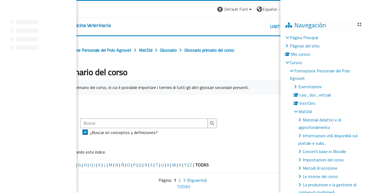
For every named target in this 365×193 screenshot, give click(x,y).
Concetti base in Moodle (324, 151)
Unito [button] (276, 26)
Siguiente (197, 180)
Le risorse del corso (320, 176)
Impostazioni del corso (323, 160)
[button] (235, 9)
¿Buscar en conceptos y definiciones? (124, 132)
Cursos (296, 62)
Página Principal (304, 37)
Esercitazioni (309, 86)
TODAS (183, 186)
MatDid (305, 111)
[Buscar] (144, 123)
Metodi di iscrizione (320, 168)
